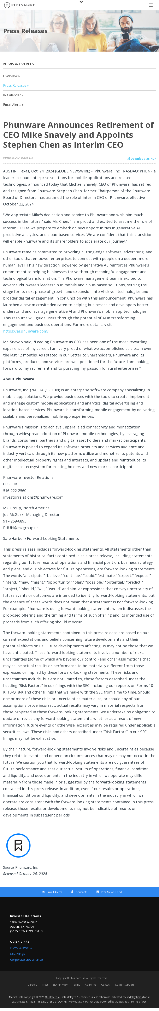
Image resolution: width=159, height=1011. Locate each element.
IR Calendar (12, 95)
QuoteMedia (52, 1000)
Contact (105, 986)
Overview (10, 76)
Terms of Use (139, 1004)
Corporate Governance (26, 959)
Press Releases (14, 85)
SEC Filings (17, 953)
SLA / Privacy (60, 986)
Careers (32, 986)
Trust (45, 986)
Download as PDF (141, 158)
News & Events (21, 947)
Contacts (82, 892)
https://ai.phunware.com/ (26, 331)
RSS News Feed (111, 892)
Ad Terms (90, 986)
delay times (136, 1000)
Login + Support (124, 986)
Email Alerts (12, 104)
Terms (76, 986)
